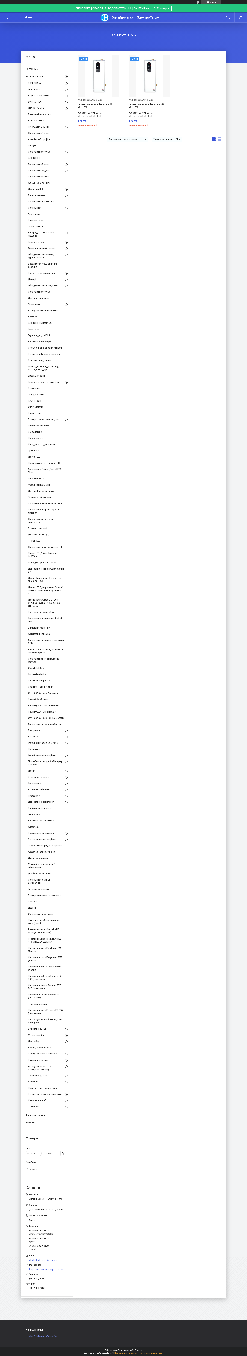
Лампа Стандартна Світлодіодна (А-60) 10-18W (45, 579)
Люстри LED (34, 457)
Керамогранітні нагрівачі (41, 833)
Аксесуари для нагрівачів (41, 851)
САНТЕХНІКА (35, 102)
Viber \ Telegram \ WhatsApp (43, 1336)
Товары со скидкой (35, 1115)
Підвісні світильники (38, 425)
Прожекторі (34, 795)
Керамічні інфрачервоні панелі (44, 354)
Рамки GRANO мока (38, 699)
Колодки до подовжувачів (42, 444)
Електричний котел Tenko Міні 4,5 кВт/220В (146, 106)
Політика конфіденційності (151, 1353)
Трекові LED (34, 450)
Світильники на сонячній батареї (45, 724)
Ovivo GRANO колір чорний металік (46, 718)
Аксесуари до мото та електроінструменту (39, 1068)
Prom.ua (138, 1350)
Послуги (32, 145)
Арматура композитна (39, 1047)
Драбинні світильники (39, 873)
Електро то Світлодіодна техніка (45, 1094)
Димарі (32, 279)
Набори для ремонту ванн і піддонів (42, 234)
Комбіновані (34, 401)
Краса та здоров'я (37, 1100)
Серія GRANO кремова (39, 680)
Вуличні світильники (38, 777)
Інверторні (33, 329)
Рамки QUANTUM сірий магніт (43, 705)
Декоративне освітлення (41, 802)
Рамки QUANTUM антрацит (42, 711)
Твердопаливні (36, 394)
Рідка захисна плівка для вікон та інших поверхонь (45, 651)
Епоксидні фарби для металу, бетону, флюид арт (43, 368)
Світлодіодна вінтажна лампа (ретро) (43, 660)
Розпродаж (34, 730)
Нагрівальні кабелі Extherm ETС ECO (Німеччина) (44, 977)
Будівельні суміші (37, 1029)
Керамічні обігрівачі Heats (41, 820)
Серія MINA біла (36, 668)
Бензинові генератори (39, 114)
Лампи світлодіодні (38, 858)
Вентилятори (35, 432)
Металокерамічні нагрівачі (42, 839)
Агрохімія (33, 1081)
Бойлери (32, 316)
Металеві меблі (36, 1035)
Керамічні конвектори (39, 341)
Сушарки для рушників (40, 360)
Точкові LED (34, 541)
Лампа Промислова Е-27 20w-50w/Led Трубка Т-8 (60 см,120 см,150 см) (44, 602)
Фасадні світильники (39, 485)
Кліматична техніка (38, 1060)
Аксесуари (33, 736)
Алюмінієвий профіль (39, 139)
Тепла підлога (35, 226)
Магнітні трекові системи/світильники (41, 866)
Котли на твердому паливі (41, 273)
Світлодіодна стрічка (39, 152)
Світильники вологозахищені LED (45, 547)
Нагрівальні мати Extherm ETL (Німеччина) (43, 996)
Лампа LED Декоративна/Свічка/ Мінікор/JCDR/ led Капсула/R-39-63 (45, 590)
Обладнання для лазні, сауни (43, 285)
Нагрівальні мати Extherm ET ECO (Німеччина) (45, 1012)
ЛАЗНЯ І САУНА (36, 108)
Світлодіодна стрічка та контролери (40, 520)
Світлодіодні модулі (38, 170)
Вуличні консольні (37, 528)
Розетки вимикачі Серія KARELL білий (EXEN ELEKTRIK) (44, 931)
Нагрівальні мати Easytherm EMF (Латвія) (45, 959)
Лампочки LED (35, 189)
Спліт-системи (35, 407)
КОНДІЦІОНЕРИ (36, 120)
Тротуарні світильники (39, 497)
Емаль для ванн (36, 376)
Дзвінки (32, 907)
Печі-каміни (34, 749)
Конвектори (34, 413)
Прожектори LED (36, 478)
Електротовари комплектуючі (43, 419)
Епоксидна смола (37, 242)
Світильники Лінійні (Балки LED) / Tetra (45, 471)
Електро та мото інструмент (42, 1053)
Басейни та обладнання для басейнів (42, 265)
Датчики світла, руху (39, 534)
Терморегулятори (37, 1004)
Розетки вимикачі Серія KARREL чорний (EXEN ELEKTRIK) (44, 940)
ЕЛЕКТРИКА (34, 83)
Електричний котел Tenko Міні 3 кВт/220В (95, 106)
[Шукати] (6, 17)
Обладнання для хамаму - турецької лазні (41, 256)
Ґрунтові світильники (39, 889)
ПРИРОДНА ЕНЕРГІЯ (38, 127)
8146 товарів (161, 8)
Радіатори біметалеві (39, 808)
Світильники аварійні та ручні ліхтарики (43, 511)
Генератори (34, 814)
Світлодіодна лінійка (38, 176)
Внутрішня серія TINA (39, 627)
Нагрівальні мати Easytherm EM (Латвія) (44, 950)
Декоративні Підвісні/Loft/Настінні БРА (46, 570)
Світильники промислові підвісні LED (45, 620)
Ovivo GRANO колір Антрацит (43, 693)
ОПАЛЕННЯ (34, 89)
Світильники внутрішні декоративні (39, 881)
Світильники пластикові (40, 914)
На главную (32, 69)
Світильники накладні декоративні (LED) (46, 642)
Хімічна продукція (37, 1075)
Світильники (34, 208)
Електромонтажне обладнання (44, 895)
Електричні (34, 158)
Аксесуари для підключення (43, 310)
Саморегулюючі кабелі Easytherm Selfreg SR (45, 1021)
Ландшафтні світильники (41, 491)
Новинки (30, 1122)
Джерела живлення (38, 298)
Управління (34, 214)
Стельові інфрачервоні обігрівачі (45, 348)
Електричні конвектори (40, 323)
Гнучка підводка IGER (39, 335)
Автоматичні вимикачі (39, 634)
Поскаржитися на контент (126, 1353)
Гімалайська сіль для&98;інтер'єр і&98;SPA (45, 763)
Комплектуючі (35, 220)
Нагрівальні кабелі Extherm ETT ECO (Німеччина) (44, 987)
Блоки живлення (36, 195)
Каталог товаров (34, 76)
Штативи (32, 901)
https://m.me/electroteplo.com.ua (46, 1269)
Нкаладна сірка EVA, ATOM (42, 562)
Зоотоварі (33, 1106)
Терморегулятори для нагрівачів (45, 845)
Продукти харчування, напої (42, 1088)
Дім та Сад (33, 1041)
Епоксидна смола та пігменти (43, 382)
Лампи (31, 770)
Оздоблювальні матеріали (42, 755)
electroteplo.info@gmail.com (43, 1260)
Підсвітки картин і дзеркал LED (44, 463)
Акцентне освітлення (39, 789)
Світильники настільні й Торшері (45, 503)
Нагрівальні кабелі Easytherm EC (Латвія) (45, 968)
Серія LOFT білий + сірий (40, 686)
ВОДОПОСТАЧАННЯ (38, 95)
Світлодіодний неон (38, 133)
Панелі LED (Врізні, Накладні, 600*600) (42, 555)
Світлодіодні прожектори (41, 201)
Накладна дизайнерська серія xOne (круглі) (44, 922)
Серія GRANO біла (37, 674)
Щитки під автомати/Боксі (41, 612)
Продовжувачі (35, 438)
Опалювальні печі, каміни (41, 248)
